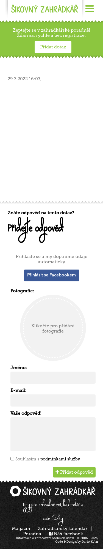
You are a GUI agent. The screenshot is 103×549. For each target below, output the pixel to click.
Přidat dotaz (53, 47)
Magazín (21, 528)
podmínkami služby (60, 459)
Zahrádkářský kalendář (62, 528)
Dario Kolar (90, 541)
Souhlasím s (47, 459)
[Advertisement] (51, 142)
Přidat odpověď (74, 472)
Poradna (32, 533)
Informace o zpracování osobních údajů (45, 538)
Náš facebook (66, 533)
